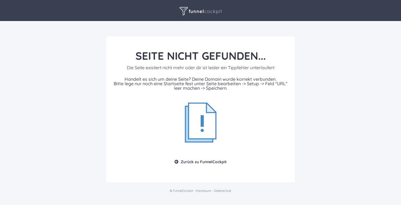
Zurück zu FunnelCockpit (201, 161)
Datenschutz (222, 191)
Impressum (203, 191)
